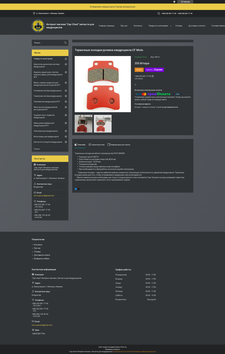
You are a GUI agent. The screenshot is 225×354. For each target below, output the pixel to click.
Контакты (138, 26)
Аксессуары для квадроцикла (46, 137)
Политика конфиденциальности (144, 351)
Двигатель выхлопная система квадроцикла (47, 65)
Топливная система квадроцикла (47, 91)
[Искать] (65, 43)
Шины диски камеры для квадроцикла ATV (44, 124)
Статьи (37, 149)
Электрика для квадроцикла (46, 131)
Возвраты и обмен (41, 259)
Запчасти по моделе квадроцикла (48, 142)
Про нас (124, 26)
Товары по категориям (158, 26)
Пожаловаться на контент (122, 351)
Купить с (154, 70)
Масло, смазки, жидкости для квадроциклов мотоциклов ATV (47, 84)
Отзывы (178, 26)
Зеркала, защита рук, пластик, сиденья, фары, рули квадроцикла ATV (48, 74)
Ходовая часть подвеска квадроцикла (44, 116)
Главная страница (106, 26)
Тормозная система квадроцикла (48, 96)
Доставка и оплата (197, 26)
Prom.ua (124, 347)
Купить (139, 70)
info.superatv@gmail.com (44, 196)
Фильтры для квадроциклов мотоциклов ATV (45, 108)
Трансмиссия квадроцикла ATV (47, 102)
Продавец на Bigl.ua (112, 349)
